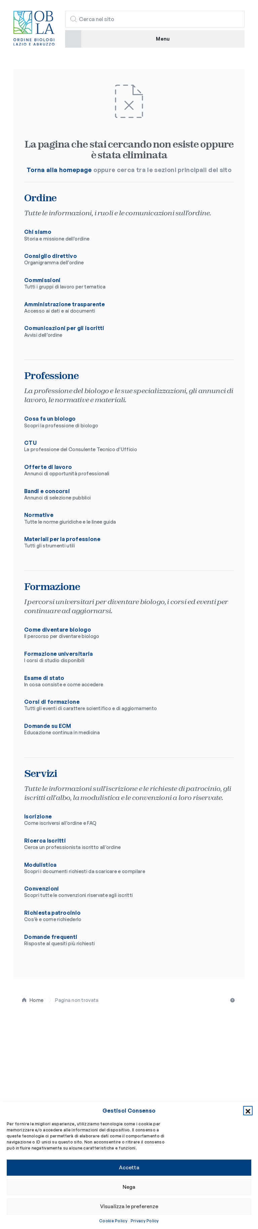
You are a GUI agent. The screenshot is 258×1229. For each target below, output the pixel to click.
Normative (123, 518)
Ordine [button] (23, 1070)
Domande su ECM (123, 729)
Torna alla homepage (59, 169)
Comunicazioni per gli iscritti (123, 331)
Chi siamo (123, 235)
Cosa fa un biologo (123, 422)
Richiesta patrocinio (123, 916)
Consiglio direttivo (123, 259)
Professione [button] (32, 1087)
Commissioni (123, 283)
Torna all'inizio (233, 1000)
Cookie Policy (113, 1220)
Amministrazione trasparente (123, 307)
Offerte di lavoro (123, 470)
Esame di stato (123, 681)
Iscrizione (123, 819)
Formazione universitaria (123, 657)
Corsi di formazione (123, 705)
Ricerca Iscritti (123, 844)
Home (36, 1000)
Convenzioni (123, 892)
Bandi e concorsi (123, 494)
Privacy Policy (145, 1220)
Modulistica (123, 868)
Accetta (129, 1167)
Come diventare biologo (123, 633)
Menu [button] (163, 39)
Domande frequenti (123, 940)
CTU (123, 446)
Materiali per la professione (123, 542)
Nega (129, 1187)
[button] (248, 1110)
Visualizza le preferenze (129, 1206)
